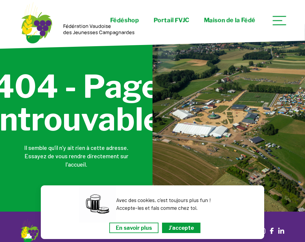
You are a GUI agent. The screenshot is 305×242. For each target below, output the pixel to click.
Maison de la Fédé (230, 20)
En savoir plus (134, 228)
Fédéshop (124, 20)
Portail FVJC (171, 20)
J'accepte (181, 228)
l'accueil (76, 164)
